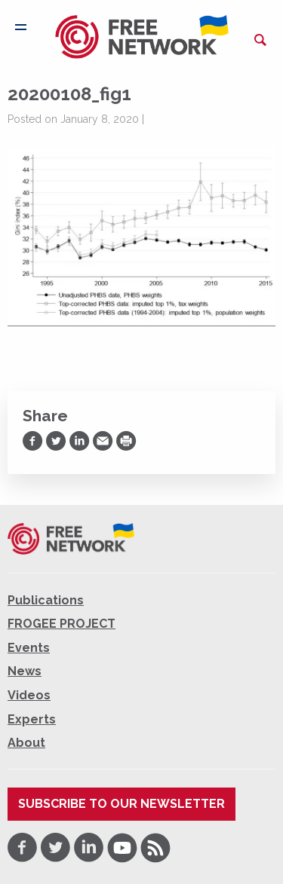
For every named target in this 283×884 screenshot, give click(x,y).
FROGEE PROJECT (61, 623)
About (26, 743)
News (25, 671)
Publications (46, 600)
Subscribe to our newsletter (121, 804)
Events (29, 648)
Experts (32, 719)
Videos (29, 695)
